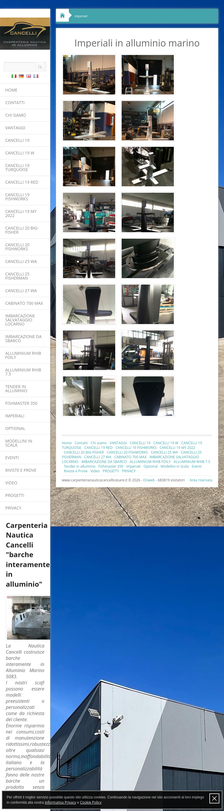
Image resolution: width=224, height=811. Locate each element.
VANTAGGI (15, 127)
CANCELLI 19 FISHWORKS (17, 197)
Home (11, 90)
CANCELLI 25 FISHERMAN (17, 276)
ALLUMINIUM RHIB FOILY (23, 355)
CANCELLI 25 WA (21, 261)
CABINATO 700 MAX (24, 303)
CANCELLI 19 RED (21, 182)
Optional (15, 428)
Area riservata (201, 480)
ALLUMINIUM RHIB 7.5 (23, 372)
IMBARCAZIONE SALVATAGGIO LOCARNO (20, 320)
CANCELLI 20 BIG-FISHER (21, 230)
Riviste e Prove (20, 470)
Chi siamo (15, 115)
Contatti (14, 102)
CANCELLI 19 (17, 140)
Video (11, 482)
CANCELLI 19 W (19, 153)
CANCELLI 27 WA (21, 290)
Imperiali (14, 416)
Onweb (149, 480)
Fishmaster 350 (21, 403)
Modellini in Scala (18, 443)
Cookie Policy (90, 802)
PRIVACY (13, 508)
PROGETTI (14, 495)
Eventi (12, 457)
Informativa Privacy (60, 802)
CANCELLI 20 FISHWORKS (17, 247)
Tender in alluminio (16, 388)
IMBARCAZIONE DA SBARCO (23, 338)
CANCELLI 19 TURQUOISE (17, 167)
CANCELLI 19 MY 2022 (20, 213)
